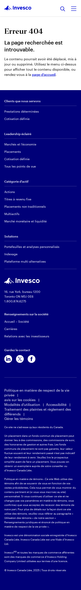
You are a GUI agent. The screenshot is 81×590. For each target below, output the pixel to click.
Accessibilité (56, 404)
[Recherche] (63, 9)
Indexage (10, 254)
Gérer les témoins (18, 418)
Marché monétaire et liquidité (25, 221)
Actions (9, 192)
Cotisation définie (17, 119)
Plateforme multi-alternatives (25, 261)
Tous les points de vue (20, 166)
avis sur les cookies (20, 400)
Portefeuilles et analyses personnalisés (31, 247)
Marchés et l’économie (20, 144)
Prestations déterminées (21, 111)
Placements (12, 151)
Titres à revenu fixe (17, 199)
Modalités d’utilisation (22, 404)
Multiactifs (11, 214)
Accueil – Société (16, 321)
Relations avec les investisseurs (26, 336)
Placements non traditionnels (25, 206)
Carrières (10, 329)
